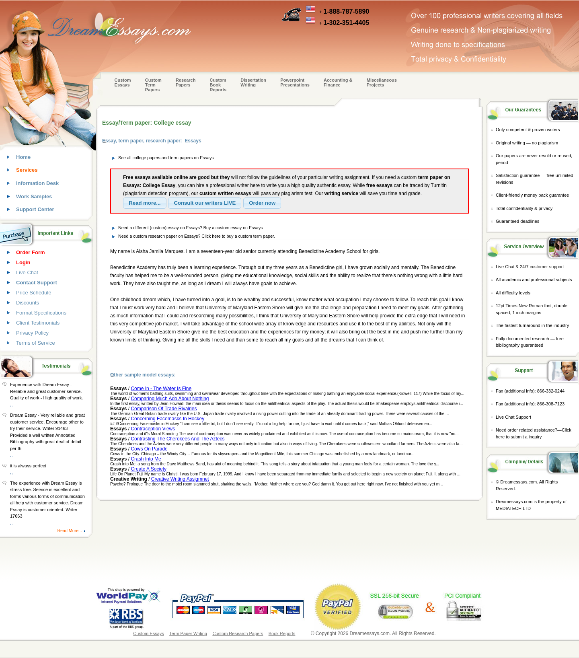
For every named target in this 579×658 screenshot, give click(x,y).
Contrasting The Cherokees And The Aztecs (177, 439)
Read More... (69, 530)
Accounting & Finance (338, 82)
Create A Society (148, 469)
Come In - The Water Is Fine (161, 388)
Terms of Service (35, 343)
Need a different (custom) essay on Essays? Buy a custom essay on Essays (190, 227)
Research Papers (186, 82)
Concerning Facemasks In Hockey (167, 419)
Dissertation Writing (253, 82)
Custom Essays (123, 82)
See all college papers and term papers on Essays (166, 157)
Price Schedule (33, 293)
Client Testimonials (38, 323)
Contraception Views (153, 429)
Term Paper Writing (188, 633)
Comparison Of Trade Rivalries (164, 408)
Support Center (35, 209)
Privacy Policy (32, 333)
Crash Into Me (146, 459)
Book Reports (282, 633)
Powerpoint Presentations (295, 82)
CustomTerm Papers (153, 85)
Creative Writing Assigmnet (180, 479)
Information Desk (37, 183)
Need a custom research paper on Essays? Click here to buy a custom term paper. (196, 236)
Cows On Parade (149, 449)
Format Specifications (41, 313)
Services (27, 170)
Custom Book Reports (218, 85)
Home (23, 157)
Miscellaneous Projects (382, 82)
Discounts (27, 303)
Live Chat (27, 272)
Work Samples (34, 196)
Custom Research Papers (237, 633)
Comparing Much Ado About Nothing (170, 398)
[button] (144, 203)
